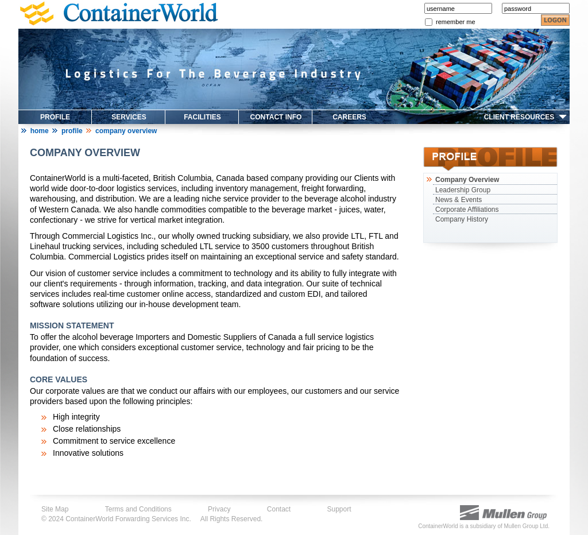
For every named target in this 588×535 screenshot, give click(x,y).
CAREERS (349, 117)
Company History (461, 219)
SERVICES (128, 117)
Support (339, 509)
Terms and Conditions (138, 509)
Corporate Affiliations (467, 210)
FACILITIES (202, 117)
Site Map (54, 509)
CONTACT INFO (276, 117)
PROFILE (55, 117)
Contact (279, 509)
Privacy (219, 509)
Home (39, 131)
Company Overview (466, 180)
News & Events (458, 200)
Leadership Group (462, 190)
